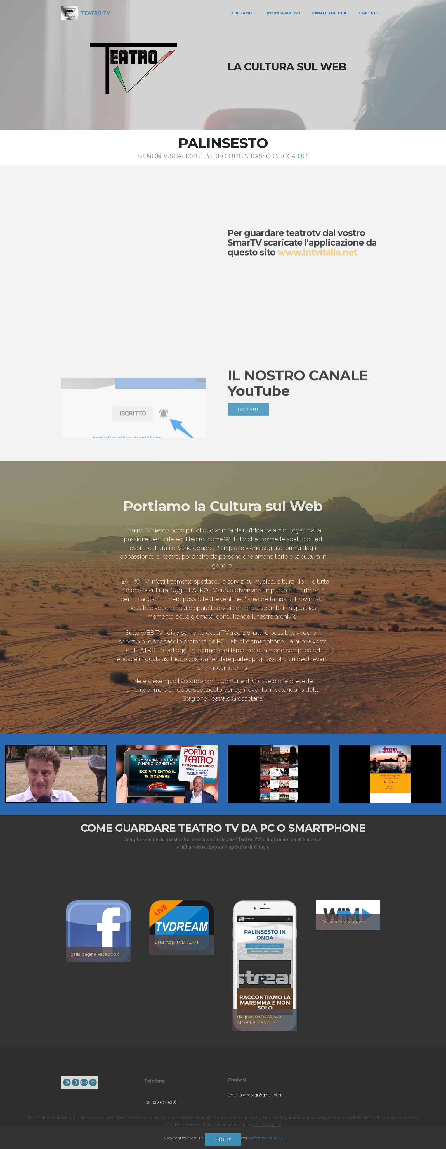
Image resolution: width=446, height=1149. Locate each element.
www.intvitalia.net (317, 271)
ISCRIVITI (248, 417)
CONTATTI (369, 13)
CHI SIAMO (242, 13)
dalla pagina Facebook (95, 954)
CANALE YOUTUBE (329, 13)
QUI (303, 156)
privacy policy (267, 1124)
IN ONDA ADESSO (283, 13)
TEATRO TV (95, 13)
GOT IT (223, 1139)
